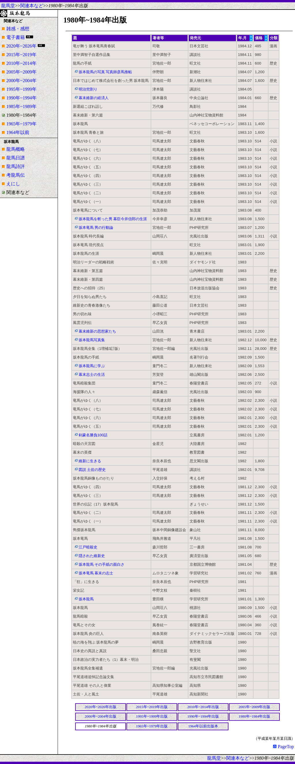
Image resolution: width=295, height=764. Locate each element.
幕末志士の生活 (92, 374)
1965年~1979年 (21, 123)
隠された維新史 (92, 556)
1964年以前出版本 (203, 726)
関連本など (31, 5)
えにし (13, 183)
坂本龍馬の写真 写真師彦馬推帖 (105, 72)
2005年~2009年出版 (254, 707)
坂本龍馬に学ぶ (92, 366)
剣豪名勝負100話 (93, 435)
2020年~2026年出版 (100, 707)
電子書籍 (15, 37)
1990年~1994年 (21, 97)
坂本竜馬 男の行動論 (96, 227)
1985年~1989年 (21, 106)
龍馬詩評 (15, 166)
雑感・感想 (17, 28)
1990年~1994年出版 (203, 716)
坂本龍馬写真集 (92, 340)
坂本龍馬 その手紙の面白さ (102, 564)
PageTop (283, 746)
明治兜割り (88, 89)
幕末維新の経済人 (94, 98)
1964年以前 (17, 132)
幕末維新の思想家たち (97, 331)
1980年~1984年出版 (254, 716)
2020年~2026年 (21, 46)
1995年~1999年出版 (152, 716)
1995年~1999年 (21, 89)
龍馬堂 (8, 5)
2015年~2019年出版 (152, 707)
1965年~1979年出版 (152, 726)
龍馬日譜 (15, 157)
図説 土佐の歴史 (92, 469)
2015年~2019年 (21, 54)
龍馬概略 (15, 149)
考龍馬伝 (15, 175)
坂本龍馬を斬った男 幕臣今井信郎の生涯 (113, 219)
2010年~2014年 (21, 63)
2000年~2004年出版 (100, 716)
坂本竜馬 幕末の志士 (96, 573)
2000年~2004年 (21, 80)
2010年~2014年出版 (203, 707)
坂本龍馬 (86, 599)
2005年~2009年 (21, 71)
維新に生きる (90, 461)
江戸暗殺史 (88, 547)
